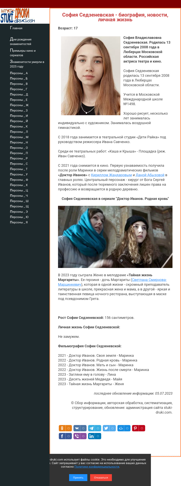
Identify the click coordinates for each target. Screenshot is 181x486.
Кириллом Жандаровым (111, 175)
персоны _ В (19, 83)
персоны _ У (19, 173)
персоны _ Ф (19, 179)
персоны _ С (19, 163)
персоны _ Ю (19, 216)
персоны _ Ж (19, 104)
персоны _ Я (19, 221)
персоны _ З (19, 109)
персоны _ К (19, 125)
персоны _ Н (19, 141)
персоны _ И (19, 115)
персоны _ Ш (19, 200)
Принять (78, 477)
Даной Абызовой (150, 175)
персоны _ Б (19, 78)
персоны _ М (19, 136)
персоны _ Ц (19, 189)
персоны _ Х (19, 184)
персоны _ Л (19, 131)
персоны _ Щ (19, 205)
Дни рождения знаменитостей (20, 41)
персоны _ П (19, 152)
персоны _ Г (19, 88)
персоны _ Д (19, 93)
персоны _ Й (19, 120)
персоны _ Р (19, 157)
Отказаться (101, 477)
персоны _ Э (19, 211)
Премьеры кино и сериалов (23, 52)
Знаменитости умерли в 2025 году (27, 63)
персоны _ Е (19, 99)
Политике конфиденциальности (96, 466)
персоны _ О (19, 147)
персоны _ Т (19, 168)
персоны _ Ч (19, 195)
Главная (16, 27)
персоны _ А (19, 72)
